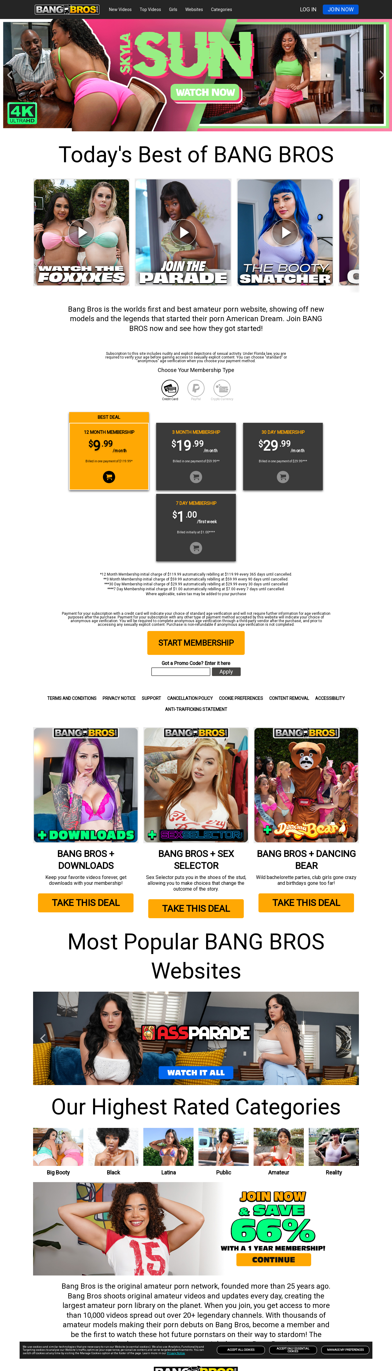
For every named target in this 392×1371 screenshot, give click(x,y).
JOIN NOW (341, 9)
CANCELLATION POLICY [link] (190, 698)
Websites (194, 9)
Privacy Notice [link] (119, 698)
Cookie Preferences (241, 698)
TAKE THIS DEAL (86, 899)
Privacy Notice (176, 1353)
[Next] (381, 75)
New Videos (120, 9)
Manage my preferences (345, 1349)
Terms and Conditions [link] (71, 698)
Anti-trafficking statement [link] (196, 709)
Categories (221, 9)
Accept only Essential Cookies (293, 1350)
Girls (173, 9)
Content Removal (289, 698)
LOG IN (308, 9)
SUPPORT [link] (151, 698)
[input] (180, 671)
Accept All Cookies (240, 1349)
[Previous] (10, 75)
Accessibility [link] (330, 698)
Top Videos (150, 9)
